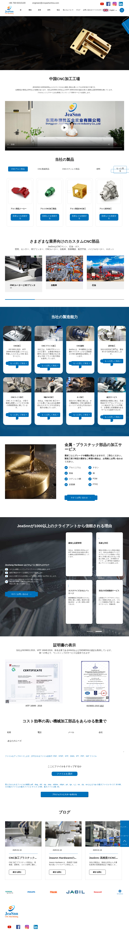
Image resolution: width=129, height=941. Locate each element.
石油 (94, 285)
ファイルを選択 (64, 774)
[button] (90, 631)
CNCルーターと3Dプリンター (22, 286)
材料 (48, 10)
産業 (39, 10)
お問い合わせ (87, 10)
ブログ (78, 10)
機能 (30, 10)
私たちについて (68, 10)
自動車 (54, 285)
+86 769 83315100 (17, 3)
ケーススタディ (97, 10)
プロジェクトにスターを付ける (64, 794)
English (110, 10)
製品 (58, 10)
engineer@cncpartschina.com (45, 3)
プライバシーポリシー (93, 936)
